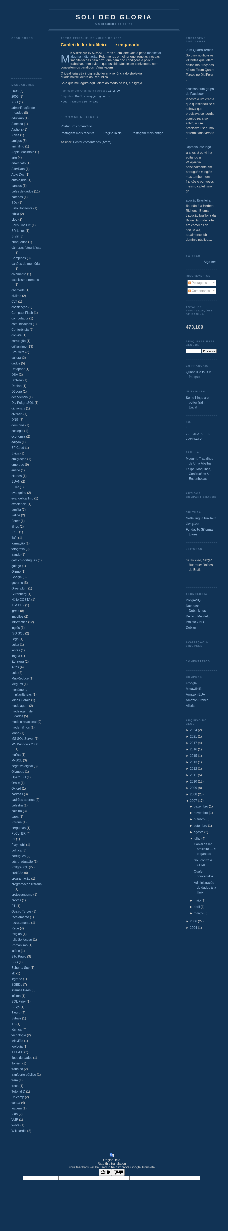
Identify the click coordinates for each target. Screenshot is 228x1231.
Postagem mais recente (77, 133)
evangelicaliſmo (22, 498)
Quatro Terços (21, 911)
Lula (14, 672)
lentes (15, 650)
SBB (14, 962)
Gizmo (16, 571)
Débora (16, 391)
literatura (17, 661)
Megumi (17, 684)
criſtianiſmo (19, 346)
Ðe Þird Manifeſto (198, 616)
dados (15, 363)
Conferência (20, 329)
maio (197, 900)
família (16, 509)
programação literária (26, 884)
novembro (201, 813)
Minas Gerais (20, 700)
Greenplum (19, 588)
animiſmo (17, 146)
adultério (17, 118)
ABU (14, 102)
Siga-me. (210, 262)
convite (16, 335)
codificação (19, 307)
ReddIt (65, 101)
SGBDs (16, 984)
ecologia (17, 431)
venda (15, 1102)
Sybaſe (16, 1018)
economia (18, 436)
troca (15, 1086)
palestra (17, 805)
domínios (17, 425)
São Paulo (18, 956)
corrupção (18, 341)
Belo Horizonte (21, 208)
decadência (19, 397)
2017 (193, 743)
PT (13, 906)
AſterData (18, 169)
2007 (193, 800)
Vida (14, 1114)
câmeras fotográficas (26, 247)
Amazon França (197, 700)
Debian (16, 386)
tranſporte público (23, 1074)
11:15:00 (114, 90)
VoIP (14, 1119)
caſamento (18, 274)
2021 (193, 736)
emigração (18, 459)
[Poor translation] (118, 1172)
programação (20, 878)
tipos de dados (21, 1057)
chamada (18, 290)
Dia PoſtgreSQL (22, 402)
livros (15, 667)
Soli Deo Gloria (114, 17)
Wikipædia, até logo (197, 147)
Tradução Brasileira (196, 200)
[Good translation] (105, 1172)
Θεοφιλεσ (192, 524)
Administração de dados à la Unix (205, 887)
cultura (16, 357)
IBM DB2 (17, 605)
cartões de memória (25, 263)
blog (14, 219)
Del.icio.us (91, 101)
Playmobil (18, 844)
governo (17, 582)
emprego (17, 464)
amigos (16, 140)
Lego (15, 639)
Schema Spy (20, 967)
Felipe (15, 515)
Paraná (16, 822)
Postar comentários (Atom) (92, 142)
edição (16, 442)
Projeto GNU (195, 622)
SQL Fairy (18, 1001)
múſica (16, 754)
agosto (198, 832)
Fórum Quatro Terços (198, 50)
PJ (13, 839)
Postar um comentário (76, 126)
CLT (14, 301)
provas (16, 900)
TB (13, 1024)
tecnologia (18, 1035)
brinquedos (19, 242)
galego (16, 566)
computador (19, 318)
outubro (199, 819)
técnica (16, 1029)
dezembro (201, 806)
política (16, 850)
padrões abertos (23, 799)
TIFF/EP (17, 1052)
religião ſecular (21, 939)
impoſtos (17, 616)
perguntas (18, 828)
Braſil (15, 236)
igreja (15, 611)
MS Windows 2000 (24, 744)
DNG (15, 419)
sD (13, 973)
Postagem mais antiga (147, 133)
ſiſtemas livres (21, 990)
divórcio (16, 414)
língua (15, 656)
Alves (15, 135)
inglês (15, 627)
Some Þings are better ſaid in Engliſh (197, 402)
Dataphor (18, 369)
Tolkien (16, 1063)
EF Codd (17, 447)
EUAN (15, 481)
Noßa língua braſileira (201, 518)
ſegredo (16, 979)
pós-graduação (22, 861)
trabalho (17, 1069)
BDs (14, 202)
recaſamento (20, 917)
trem (14, 1080)
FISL (14, 532)
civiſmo (16, 296)
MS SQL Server (22, 738)
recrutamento (20, 922)
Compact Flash (22, 312)
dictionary (18, 408)
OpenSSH (18, 777)
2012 (193, 768)
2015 (193, 755)
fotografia (18, 549)
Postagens (197, 282)
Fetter (15, 521)
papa (15, 816)
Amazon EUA (195, 694)
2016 (193, 749)
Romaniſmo (19, 945)
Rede (15, 928)
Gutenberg (19, 594)
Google (16, 577)
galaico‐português (24, 560)
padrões (17, 794)
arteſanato (18, 163)
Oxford (16, 788)
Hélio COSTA (20, 599)
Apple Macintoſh (22, 152)
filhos (15, 526)
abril (197, 907)
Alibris (190, 705)
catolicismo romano (25, 279)
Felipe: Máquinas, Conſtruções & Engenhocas (198, 473)
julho (197, 838)
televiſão (17, 1041)
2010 (193, 781)
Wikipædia (18, 1131)
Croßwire (17, 352)
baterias (17, 197)
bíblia (15, 214)
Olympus (17, 771)
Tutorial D (18, 1091)
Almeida (17, 124)
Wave (15, 1125)
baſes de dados (22, 191)
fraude (15, 554)
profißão (17, 873)
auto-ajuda (19, 180)
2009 (15, 96)
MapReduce (20, 678)
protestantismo (21, 894)
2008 (15, 91)
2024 (193, 730)
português (18, 856)
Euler (15, 487)
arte (14, 157)
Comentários (199, 291)
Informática (19, 622)
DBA (14, 374)
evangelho (18, 492)
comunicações (21, 324)
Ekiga (15, 453)
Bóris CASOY (21, 225)
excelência (19, 504)
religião (16, 934)
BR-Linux (18, 230)
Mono (15, 733)
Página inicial (112, 133)
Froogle (191, 683)
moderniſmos (20, 727)
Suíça (15, 1007)
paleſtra (16, 811)
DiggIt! (76, 101)
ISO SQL (17, 633)
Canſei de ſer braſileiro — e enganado (100, 44)
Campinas (18, 258)
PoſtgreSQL (19, 867)
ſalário (15, 951)
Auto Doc (18, 174)
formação (18, 543)
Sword (15, 1012)
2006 (193, 921)
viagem (16, 1108)
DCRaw (16, 380)
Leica (15, 644)
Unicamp (17, 1097)
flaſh (14, 537)
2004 (193, 927)
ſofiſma (16, 996)
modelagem (19, 705)
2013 (193, 762)
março (198, 913)
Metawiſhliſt (193, 689)
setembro (200, 825)
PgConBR (18, 833)
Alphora (16, 129)
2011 (193, 775)
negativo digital (22, 766)
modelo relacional (23, 721)
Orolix (15, 783)
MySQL (16, 760)
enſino (15, 470)
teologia (17, 1046)
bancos (16, 185)
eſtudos (16, 476)
